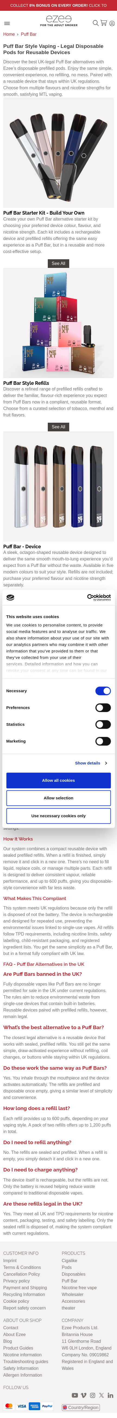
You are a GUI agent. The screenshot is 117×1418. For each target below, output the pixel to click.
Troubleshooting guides (25, 1361)
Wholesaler (73, 1294)
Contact (10, 1327)
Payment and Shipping (25, 1287)
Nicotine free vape (79, 1287)
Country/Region (83, 1407)
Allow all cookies (58, 780)
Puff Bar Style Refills (26, 383)
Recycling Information (24, 1294)
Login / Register (112, 22)
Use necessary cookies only (58, 815)
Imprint (10, 1260)
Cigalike (69, 1260)
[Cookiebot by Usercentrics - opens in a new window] (87, 597)
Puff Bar (29, 34)
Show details (87, 763)
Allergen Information (22, 1375)
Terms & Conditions (22, 1267)
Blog (7, 1341)
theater (68, 1308)
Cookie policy (16, 1301)
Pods (67, 1267)
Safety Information (21, 1368)
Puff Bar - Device (22, 546)
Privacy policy (16, 1281)
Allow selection (58, 798)
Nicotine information (22, 1355)
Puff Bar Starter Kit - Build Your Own (43, 213)
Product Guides (18, 1348)
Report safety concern (24, 1308)
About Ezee (14, 1334)
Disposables (74, 1274)
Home (9, 34)
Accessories (73, 1301)
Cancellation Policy (21, 1274)
